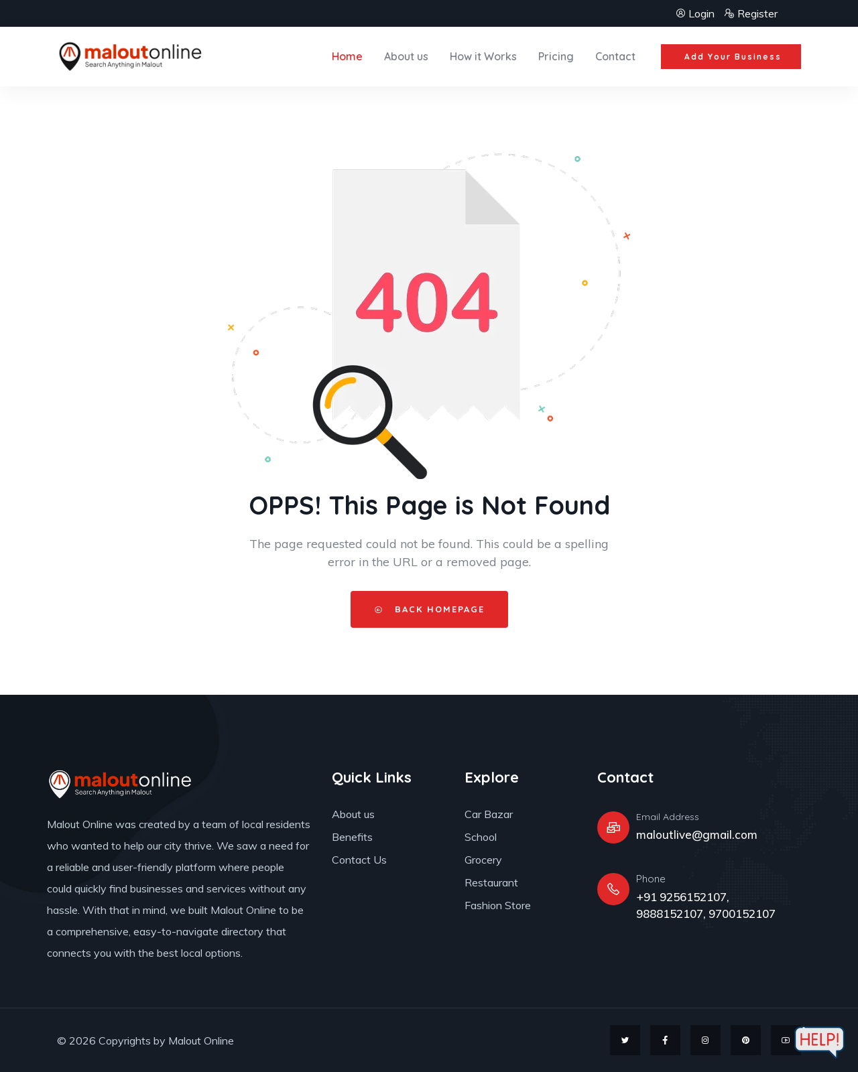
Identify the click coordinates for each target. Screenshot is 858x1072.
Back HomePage (429, 609)
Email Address (667, 817)
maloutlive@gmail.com (696, 834)
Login (696, 13)
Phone (651, 878)
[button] (730, 57)
